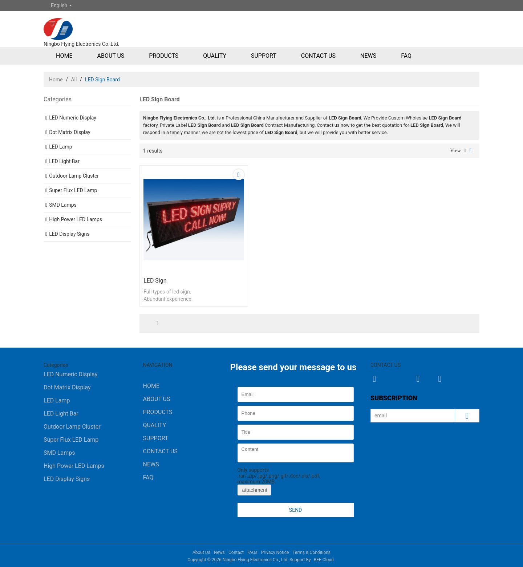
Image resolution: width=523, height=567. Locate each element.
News (368, 55)
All (74, 79)
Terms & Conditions (311, 552)
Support (263, 55)
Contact (236, 552)
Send (295, 510)
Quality (214, 55)
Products (163, 55)
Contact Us (318, 55)
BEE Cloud (324, 559)
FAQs (252, 552)
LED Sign (154, 280)
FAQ (406, 55)
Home (64, 55)
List (465, 150)
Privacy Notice (275, 552)
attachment (254, 490)
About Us (110, 55)
